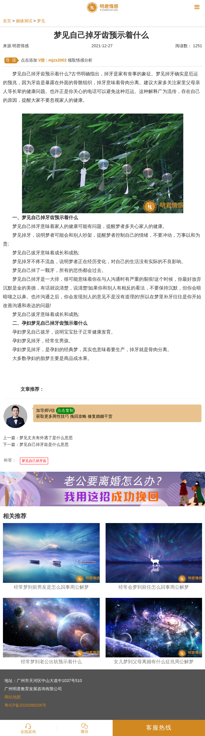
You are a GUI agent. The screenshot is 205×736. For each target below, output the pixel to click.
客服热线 (159, 727)
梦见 (41, 20)
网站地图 (12, 697)
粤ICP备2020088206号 (25, 705)
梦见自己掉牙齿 (34, 461)
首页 (7, 20)
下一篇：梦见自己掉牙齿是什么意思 (36, 444)
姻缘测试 (24, 20)
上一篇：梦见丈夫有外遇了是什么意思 (38, 437)
